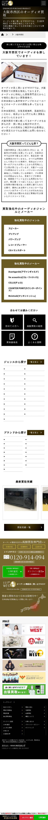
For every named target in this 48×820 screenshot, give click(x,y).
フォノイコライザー (13, 432)
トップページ (7, 763)
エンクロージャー (32, 389)
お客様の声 (6, 794)
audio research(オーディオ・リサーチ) (12, 489)
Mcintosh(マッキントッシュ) (22, 295)
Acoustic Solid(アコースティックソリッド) (13, 463)
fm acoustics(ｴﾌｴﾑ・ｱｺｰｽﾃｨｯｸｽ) (23, 277)
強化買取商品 (7, 777)
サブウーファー (11, 400)
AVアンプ (9, 369)
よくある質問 (7, 788)
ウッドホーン (10, 389)
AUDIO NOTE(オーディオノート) (34, 481)
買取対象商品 (7, 771)
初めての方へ (7, 768)
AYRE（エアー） (34, 488)
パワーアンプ (14, 239)
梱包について (29, 777)
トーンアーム (10, 418)
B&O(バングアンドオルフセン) (34, 509)
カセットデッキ (11, 395)
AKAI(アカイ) (32, 471)
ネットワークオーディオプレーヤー (13, 425)
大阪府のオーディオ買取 (19, 34)
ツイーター (30, 412)
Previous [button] (5, 558)
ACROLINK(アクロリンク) (35, 463)
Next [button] (42, 558)
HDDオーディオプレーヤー (34, 376)
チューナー (10, 412)
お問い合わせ (29, 782)
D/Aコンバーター (12, 375)
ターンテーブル (11, 406)
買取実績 (6, 774)
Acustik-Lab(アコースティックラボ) (13, 472)
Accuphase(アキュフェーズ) (34, 455)
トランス (29, 418)
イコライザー (31, 383)
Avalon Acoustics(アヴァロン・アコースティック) (13, 500)
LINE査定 (6, 785)
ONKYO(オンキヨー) (14, 453)
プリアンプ (13, 233)
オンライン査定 (8, 782)
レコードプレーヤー (17, 244)
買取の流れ (29, 768)
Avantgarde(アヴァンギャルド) (23, 271)
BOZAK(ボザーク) (13, 508)
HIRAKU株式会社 (16, 806)
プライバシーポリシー (32, 785)
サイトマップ (29, 788)
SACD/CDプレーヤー (13, 383)
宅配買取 (28, 771)
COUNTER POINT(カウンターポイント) (25, 289)
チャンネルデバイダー (34, 406)
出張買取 (28, 774)
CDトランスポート (17, 250)
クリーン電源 (31, 395)
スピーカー (13, 228)
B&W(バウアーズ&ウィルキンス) (13, 518)
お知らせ (6, 791)
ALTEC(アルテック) (13, 479)
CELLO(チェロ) (15, 282)
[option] (24, 558)
